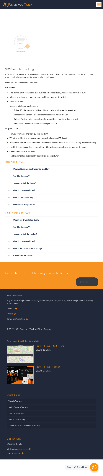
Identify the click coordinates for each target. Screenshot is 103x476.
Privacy (10, 313)
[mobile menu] (98, 4)
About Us (11, 308)
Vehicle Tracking (15, 401)
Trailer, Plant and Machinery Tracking (24, 425)
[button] (51, 169)
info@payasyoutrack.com (18, 449)
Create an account (21, 51)
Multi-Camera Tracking (18, 407)
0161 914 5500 (14, 453)
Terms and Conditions (16, 319)
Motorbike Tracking (16, 419)
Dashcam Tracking (16, 413)
